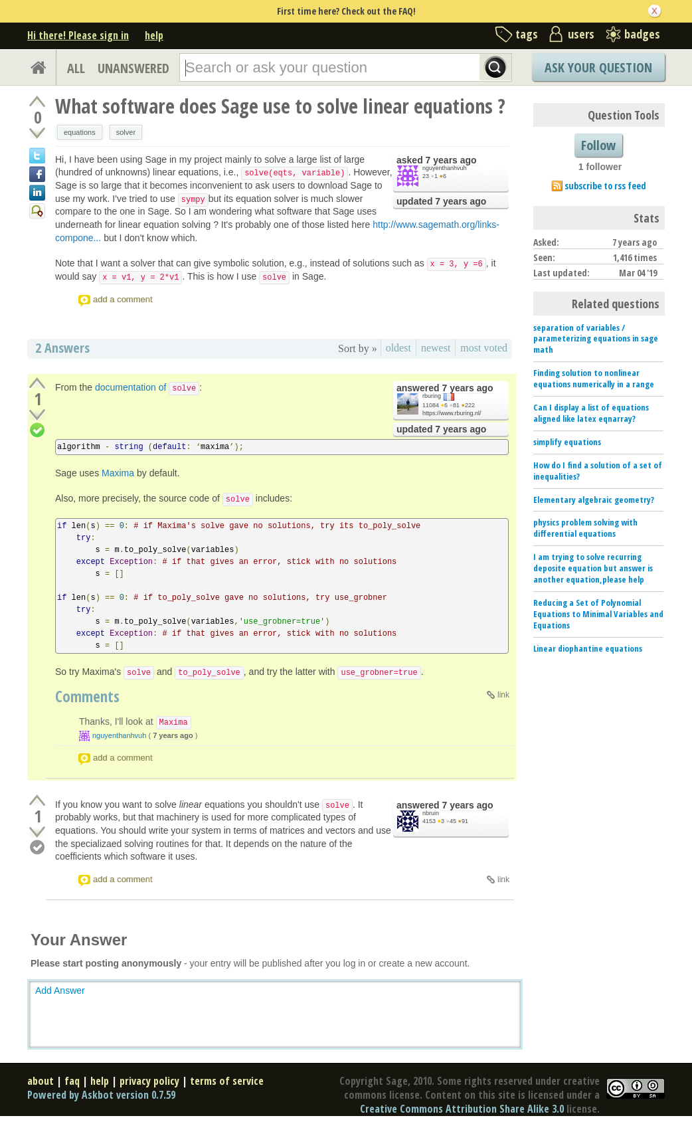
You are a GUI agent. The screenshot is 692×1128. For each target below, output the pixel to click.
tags (526, 34)
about (40, 1081)
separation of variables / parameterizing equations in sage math (595, 339)
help (154, 35)
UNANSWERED (133, 68)
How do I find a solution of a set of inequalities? (597, 470)
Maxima (118, 473)
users (581, 34)
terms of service (227, 1081)
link (503, 695)
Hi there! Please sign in (78, 35)
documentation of (147, 387)
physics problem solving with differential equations (585, 527)
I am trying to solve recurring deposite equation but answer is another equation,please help (593, 568)
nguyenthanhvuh (444, 168)
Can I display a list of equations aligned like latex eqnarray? (591, 412)
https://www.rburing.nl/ (451, 413)
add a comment (123, 299)
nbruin (430, 813)
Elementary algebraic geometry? (593, 500)
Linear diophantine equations (587, 648)
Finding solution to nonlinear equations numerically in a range (593, 378)
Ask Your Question (598, 67)
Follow (598, 145)
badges (642, 34)
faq (72, 1081)
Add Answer (60, 990)
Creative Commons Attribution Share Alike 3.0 (462, 1108)
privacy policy (149, 1081)
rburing (431, 396)
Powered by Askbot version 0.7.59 (101, 1094)
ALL (76, 68)
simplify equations (567, 442)
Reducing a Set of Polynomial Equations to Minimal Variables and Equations (598, 614)
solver (125, 132)
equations (80, 132)
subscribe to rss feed (605, 185)
